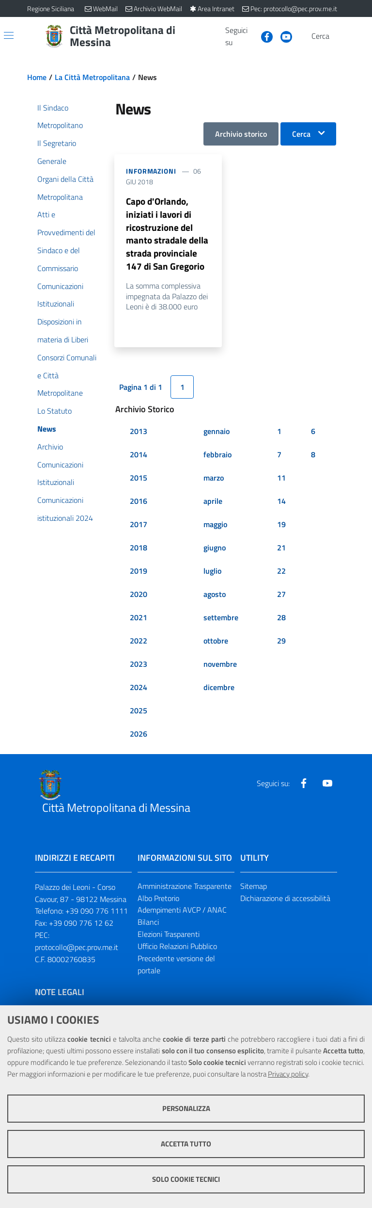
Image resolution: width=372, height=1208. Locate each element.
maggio (215, 527)
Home (36, 77)
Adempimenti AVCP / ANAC (182, 913)
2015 (138, 480)
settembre (220, 620)
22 (281, 574)
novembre (220, 667)
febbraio (217, 457)
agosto (214, 597)
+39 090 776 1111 (96, 914)
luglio (212, 574)
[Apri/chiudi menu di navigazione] (9, 35)
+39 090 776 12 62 (81, 926)
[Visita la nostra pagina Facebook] (263, 36)
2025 (138, 713)
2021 (138, 620)
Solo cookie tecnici (186, 1179)
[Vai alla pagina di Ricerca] (339, 36)
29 (281, 643)
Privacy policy (288, 1073)
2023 (138, 667)
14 (281, 504)
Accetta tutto (186, 1143)
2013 (138, 434)
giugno (214, 550)
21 (281, 550)
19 (281, 527)
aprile (212, 504)
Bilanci (148, 925)
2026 (138, 736)
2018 (138, 550)
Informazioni (151, 171)
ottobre (215, 643)
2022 (138, 643)
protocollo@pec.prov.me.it (76, 950)
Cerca (301, 134)
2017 (138, 527)
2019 (138, 574)
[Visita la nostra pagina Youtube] (282, 36)
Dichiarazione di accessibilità (285, 901)
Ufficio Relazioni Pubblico (177, 949)
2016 (138, 504)
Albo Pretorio (158, 901)
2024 (138, 690)
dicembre (218, 690)
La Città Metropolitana (92, 77)
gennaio (216, 434)
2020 (138, 597)
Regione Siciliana (50, 8)
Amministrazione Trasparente (185, 889)
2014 (138, 457)
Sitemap (253, 889)
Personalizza (186, 1108)
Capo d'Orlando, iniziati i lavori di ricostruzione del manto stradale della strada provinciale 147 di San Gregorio (168, 235)
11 (281, 480)
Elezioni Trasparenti (169, 937)
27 (281, 597)
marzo (213, 480)
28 (281, 620)
